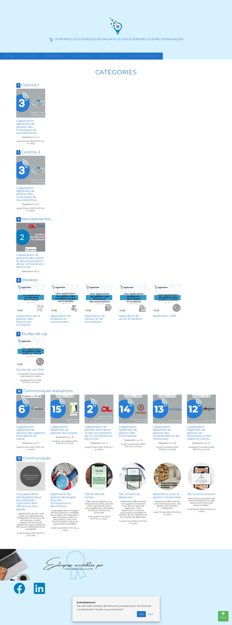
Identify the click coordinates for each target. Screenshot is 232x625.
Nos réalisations (36, 219)
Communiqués (37, 458)
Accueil (9, 56)
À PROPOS (63, 39)
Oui (141, 614)
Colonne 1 (30, 85)
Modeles (30, 280)
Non (150, 614)
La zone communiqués (143, 56)
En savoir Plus (82, 56)
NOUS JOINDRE (134, 39)
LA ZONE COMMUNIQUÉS (166, 39)
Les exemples (54, 56)
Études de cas (34, 334)
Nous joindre (110, 56)
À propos (29, 56)
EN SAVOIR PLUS (109, 39)
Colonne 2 (31, 152)
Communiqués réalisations (48, 391)
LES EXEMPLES (84, 39)
